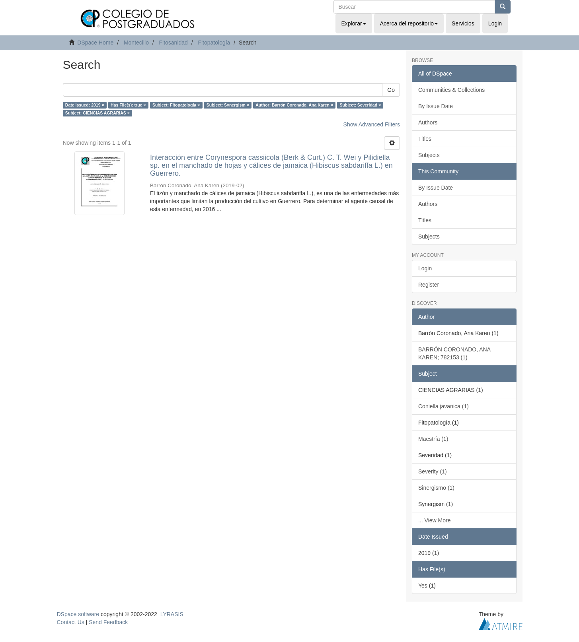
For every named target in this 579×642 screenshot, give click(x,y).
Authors (427, 122)
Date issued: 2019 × (84, 105)
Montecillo (136, 42)
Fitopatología (214, 42)
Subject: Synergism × (228, 105)
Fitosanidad (173, 42)
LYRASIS (171, 614)
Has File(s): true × (128, 105)
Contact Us (70, 622)
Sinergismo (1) (436, 488)
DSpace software (78, 614)
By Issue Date (435, 106)
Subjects (429, 155)
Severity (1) (432, 471)
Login (425, 268)
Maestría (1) (433, 439)
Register (428, 284)
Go (391, 90)
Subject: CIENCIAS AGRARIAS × (97, 113)
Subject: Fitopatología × (176, 105)
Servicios (463, 23)
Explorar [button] (353, 23)
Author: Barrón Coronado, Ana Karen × (294, 105)
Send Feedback (108, 622)
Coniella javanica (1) (443, 406)
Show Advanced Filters (371, 124)
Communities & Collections (451, 90)
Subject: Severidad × (360, 105)
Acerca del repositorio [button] (409, 23)
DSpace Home (95, 42)
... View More (434, 520)
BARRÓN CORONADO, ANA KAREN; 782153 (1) (454, 353)
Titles (424, 139)
